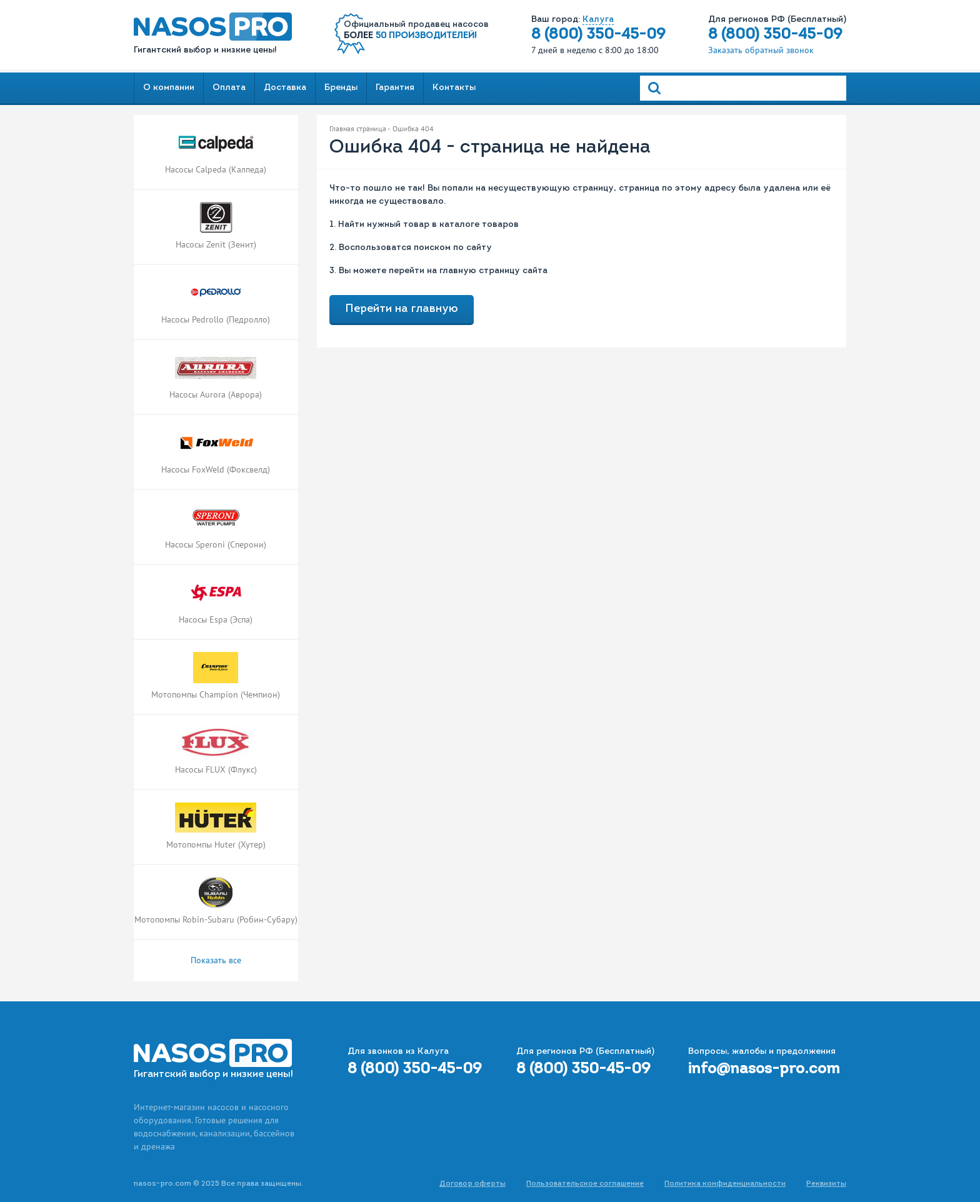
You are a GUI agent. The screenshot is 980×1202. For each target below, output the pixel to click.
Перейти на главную (401, 309)
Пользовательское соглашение (585, 1184)
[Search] (743, 88)
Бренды (341, 88)
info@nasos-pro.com (764, 1069)
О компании (168, 88)
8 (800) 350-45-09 (598, 35)
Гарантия (395, 88)
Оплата (229, 88)
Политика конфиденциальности (725, 1184)
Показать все (216, 960)
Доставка (285, 88)
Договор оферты (472, 1184)
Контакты (454, 88)
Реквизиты (826, 1184)
